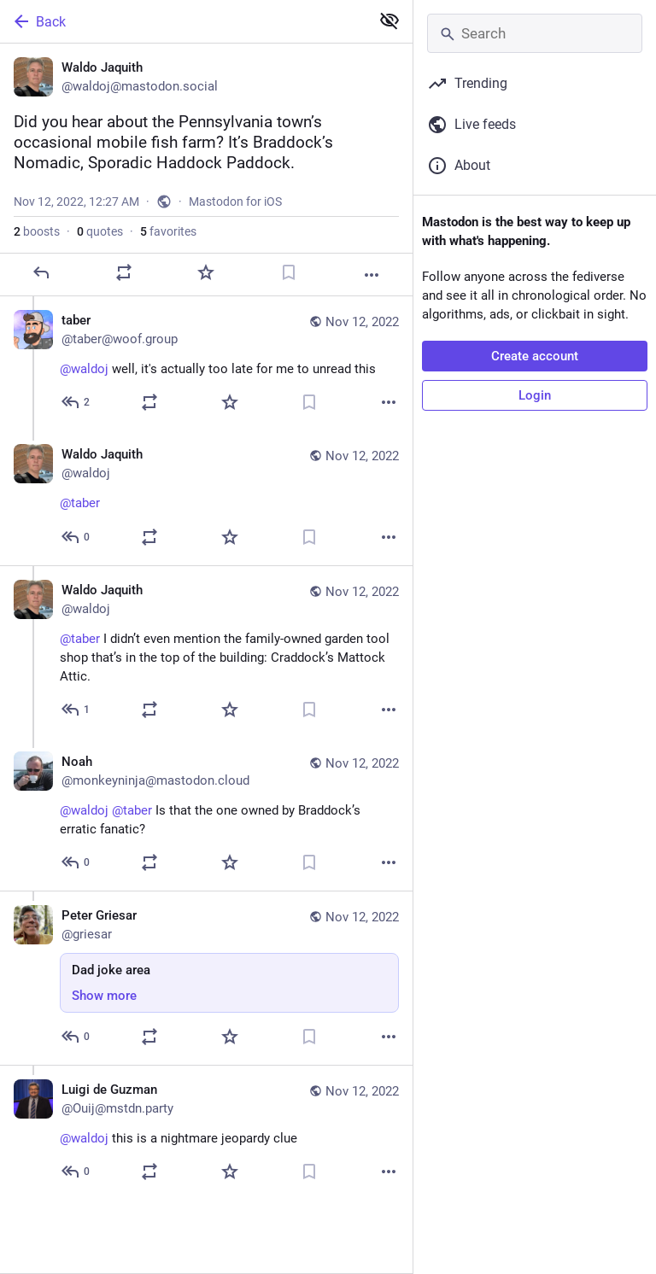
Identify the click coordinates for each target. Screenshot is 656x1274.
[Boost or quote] (124, 272)
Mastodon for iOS (235, 201)
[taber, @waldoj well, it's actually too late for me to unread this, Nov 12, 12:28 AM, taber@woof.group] (206, 363)
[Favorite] (206, 272)
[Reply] (41, 272)
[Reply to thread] (76, 402)
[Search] (534, 33)
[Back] (183, 21)
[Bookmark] (288, 272)
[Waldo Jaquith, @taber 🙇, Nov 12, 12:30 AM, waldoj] (206, 497)
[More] (371, 275)
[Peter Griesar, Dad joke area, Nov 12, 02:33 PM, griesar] (206, 978)
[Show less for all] (389, 20)
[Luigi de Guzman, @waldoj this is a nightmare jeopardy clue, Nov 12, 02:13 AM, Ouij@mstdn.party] (206, 1132)
